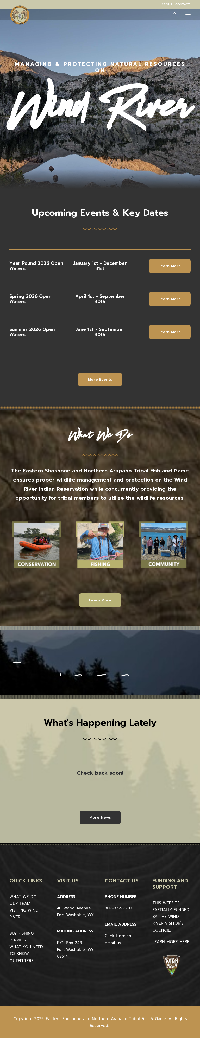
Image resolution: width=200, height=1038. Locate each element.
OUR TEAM (19, 903)
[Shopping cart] (172, 14)
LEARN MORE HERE (170, 942)
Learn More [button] (169, 266)
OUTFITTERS (21, 961)
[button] (188, 14)
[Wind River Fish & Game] (19, 15)
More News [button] (100, 817)
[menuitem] (167, 4)
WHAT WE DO (23, 897)
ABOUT (166, 4)
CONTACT (182, 4)
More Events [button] (100, 379)
